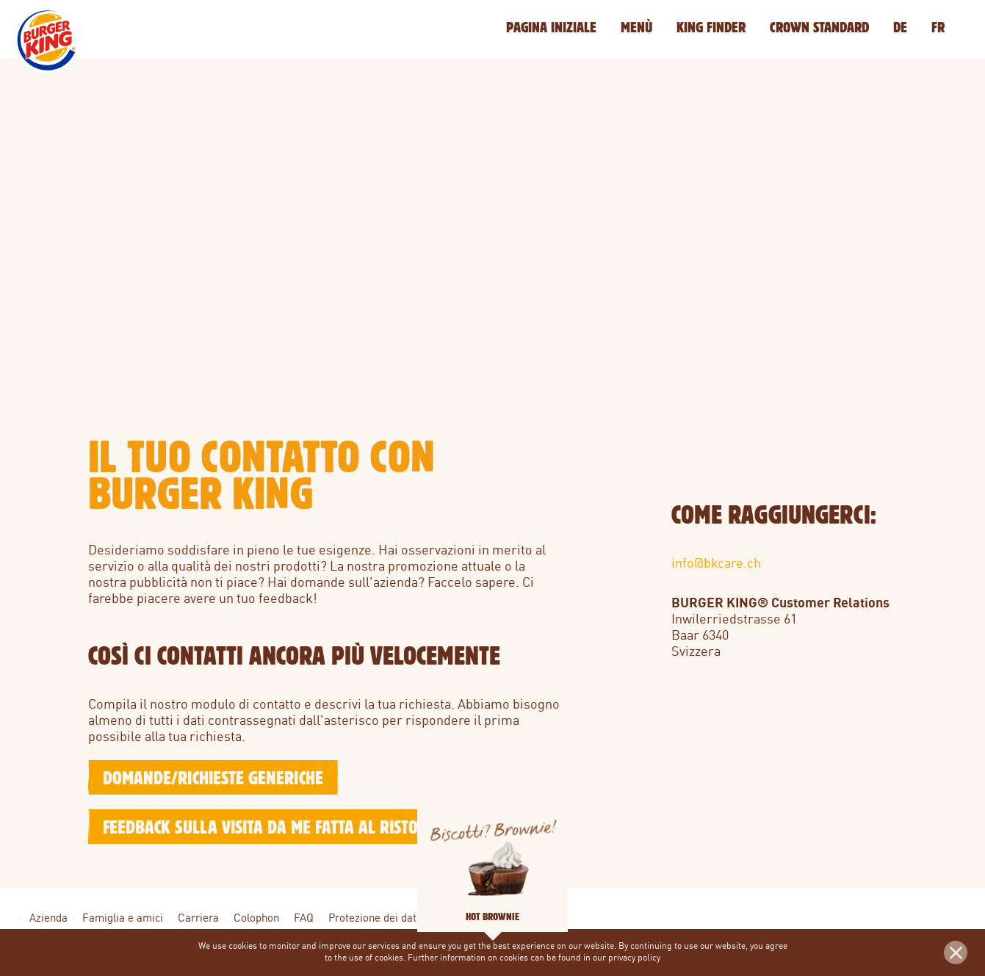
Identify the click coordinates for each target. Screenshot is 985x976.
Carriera (198, 919)
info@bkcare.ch (716, 564)
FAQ (304, 919)
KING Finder (711, 27)
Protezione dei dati (373, 919)
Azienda (48, 919)
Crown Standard (819, 27)
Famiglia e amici (122, 919)
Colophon (256, 919)
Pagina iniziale (551, 27)
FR (938, 27)
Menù (636, 27)
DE (900, 27)
